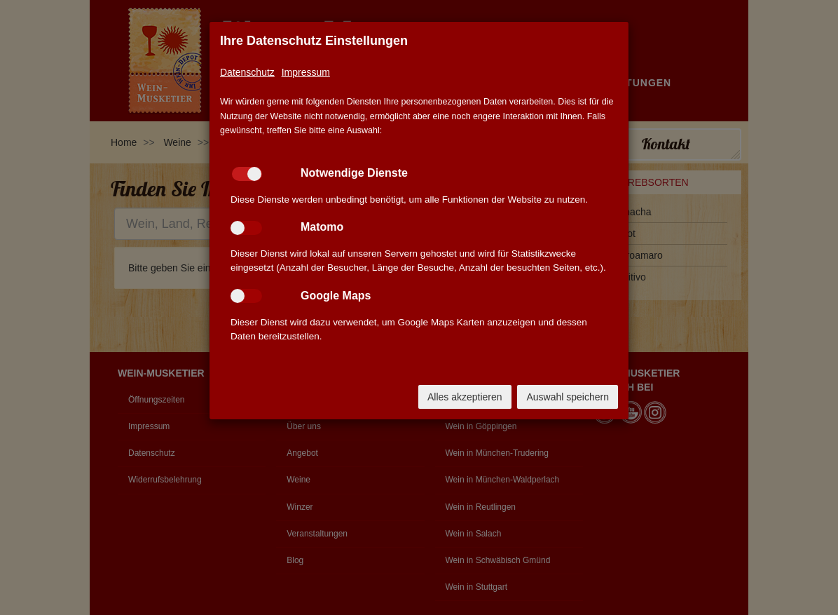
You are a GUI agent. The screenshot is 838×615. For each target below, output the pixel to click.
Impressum (306, 72)
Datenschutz (247, 72)
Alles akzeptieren (464, 397)
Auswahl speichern (567, 397)
